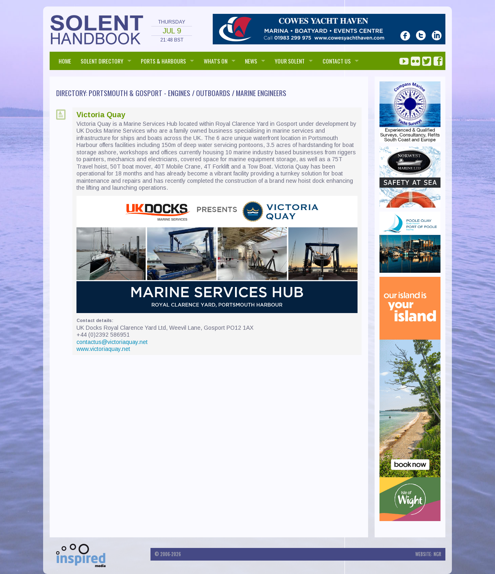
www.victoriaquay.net (103, 349)
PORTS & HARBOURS (163, 61)
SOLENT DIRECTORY (102, 61)
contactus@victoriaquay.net (112, 342)
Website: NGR (428, 554)
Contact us (337, 61)
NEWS (251, 61)
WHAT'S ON (215, 61)
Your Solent (290, 61)
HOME (65, 61)
